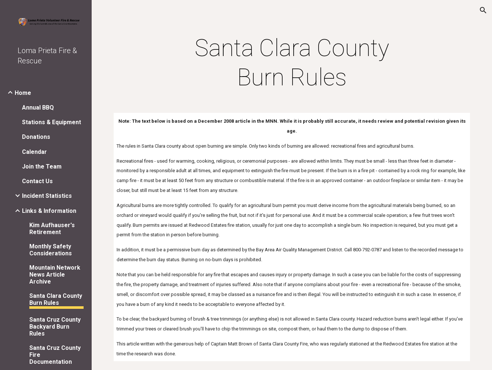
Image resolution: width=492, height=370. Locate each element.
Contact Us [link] (37, 181)
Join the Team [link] (42, 166)
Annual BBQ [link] (38, 107)
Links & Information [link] (49, 210)
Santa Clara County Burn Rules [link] (55, 299)
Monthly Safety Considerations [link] (50, 250)
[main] (292, 63)
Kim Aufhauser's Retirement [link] (52, 229)
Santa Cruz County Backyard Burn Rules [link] (55, 326)
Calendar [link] (34, 151)
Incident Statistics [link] (47, 195)
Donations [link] (36, 136)
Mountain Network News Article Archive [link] (54, 274)
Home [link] (23, 92)
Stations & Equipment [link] (51, 122)
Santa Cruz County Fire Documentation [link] (55, 354)
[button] (483, 10)
